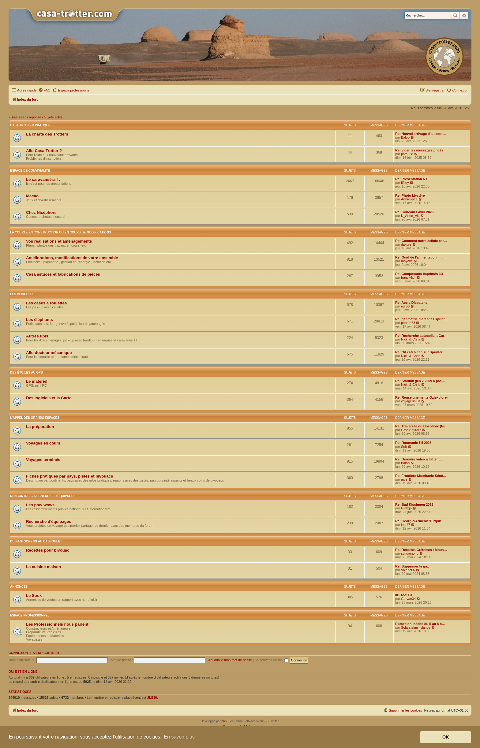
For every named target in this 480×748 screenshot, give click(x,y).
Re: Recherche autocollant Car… (421, 335)
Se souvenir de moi (271, 660)
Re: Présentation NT (411, 179)
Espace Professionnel (30, 615)
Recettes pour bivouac (47, 550)
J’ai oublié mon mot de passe (230, 660)
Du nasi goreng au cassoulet (36, 541)
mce (404, 479)
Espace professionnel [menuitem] (71, 90)
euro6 (405, 306)
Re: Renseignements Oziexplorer (421, 397)
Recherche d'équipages (48, 521)
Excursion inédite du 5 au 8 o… (420, 624)
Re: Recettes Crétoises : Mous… (421, 550)
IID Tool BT (404, 595)
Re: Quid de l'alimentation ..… (419, 257)
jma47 (405, 525)
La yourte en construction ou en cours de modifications (60, 232)
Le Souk (34, 595)
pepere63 (408, 323)
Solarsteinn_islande (415, 627)
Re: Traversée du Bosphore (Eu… (422, 426)
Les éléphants (39, 319)
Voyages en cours (43, 443)
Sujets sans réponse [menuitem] (26, 117)
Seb (404, 446)
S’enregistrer (46, 653)
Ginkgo (406, 508)
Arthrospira (409, 199)
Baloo (405, 137)
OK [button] (445, 737)
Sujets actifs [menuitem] (53, 117)
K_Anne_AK (410, 216)
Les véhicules (22, 294)
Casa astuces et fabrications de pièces (63, 274)
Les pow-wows (40, 505)
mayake (407, 261)
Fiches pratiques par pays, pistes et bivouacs (69, 476)
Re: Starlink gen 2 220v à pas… (420, 381)
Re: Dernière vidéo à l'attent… (419, 459)
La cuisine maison (43, 566)
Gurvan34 (408, 599)
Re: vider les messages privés (419, 150)
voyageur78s (410, 401)
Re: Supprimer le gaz (412, 566)
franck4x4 (408, 277)
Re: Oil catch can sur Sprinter (419, 352)
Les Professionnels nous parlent (57, 624)
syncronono (409, 553)
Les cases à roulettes (46, 303)
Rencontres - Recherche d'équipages (42, 496)
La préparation (40, 426)
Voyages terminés (43, 459)
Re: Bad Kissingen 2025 (414, 504)
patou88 (407, 154)
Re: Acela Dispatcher (412, 302)
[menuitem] (44, 90)
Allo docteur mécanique (49, 352)
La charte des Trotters (47, 134)
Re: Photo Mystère (410, 195)
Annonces (19, 586)
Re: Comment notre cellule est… (421, 241)
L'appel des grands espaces (34, 417)
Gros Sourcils (411, 430)
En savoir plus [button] (179, 736)
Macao (32, 196)
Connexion (18, 653)
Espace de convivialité (30, 170)
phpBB (226, 721)
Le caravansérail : (43, 179)
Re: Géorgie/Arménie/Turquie (418, 521)
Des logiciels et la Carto (49, 398)
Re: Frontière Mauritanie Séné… (420, 476)
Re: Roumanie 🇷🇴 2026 (413, 443)
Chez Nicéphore (41, 212)
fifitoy (405, 182)
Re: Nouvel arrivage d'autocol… (420, 134)
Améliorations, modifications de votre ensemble (72, 257)
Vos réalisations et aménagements (59, 241)
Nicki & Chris (410, 339)
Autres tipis (37, 336)
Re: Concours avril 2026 (414, 212)
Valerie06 (408, 570)
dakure (406, 244)
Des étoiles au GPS (26, 372)
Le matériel (36, 381)
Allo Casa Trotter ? (44, 150)
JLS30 (152, 697)
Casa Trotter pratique (30, 125)
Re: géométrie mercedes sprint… (421, 319)
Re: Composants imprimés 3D (419, 274)
